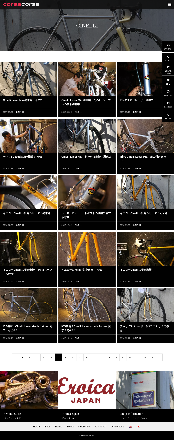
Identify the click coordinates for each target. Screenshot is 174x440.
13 (109, 358)
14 (116, 358)
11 (94, 358)
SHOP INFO (84, 427)
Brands (58, 427)
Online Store (117, 427)
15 (123, 358)
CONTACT (100, 427)
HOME (36, 427)
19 (152, 358)
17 (137, 358)
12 (101, 358)
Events (70, 427)
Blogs (47, 427)
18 (144, 358)
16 (130, 358)
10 (87, 358)
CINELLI (20, 112)
